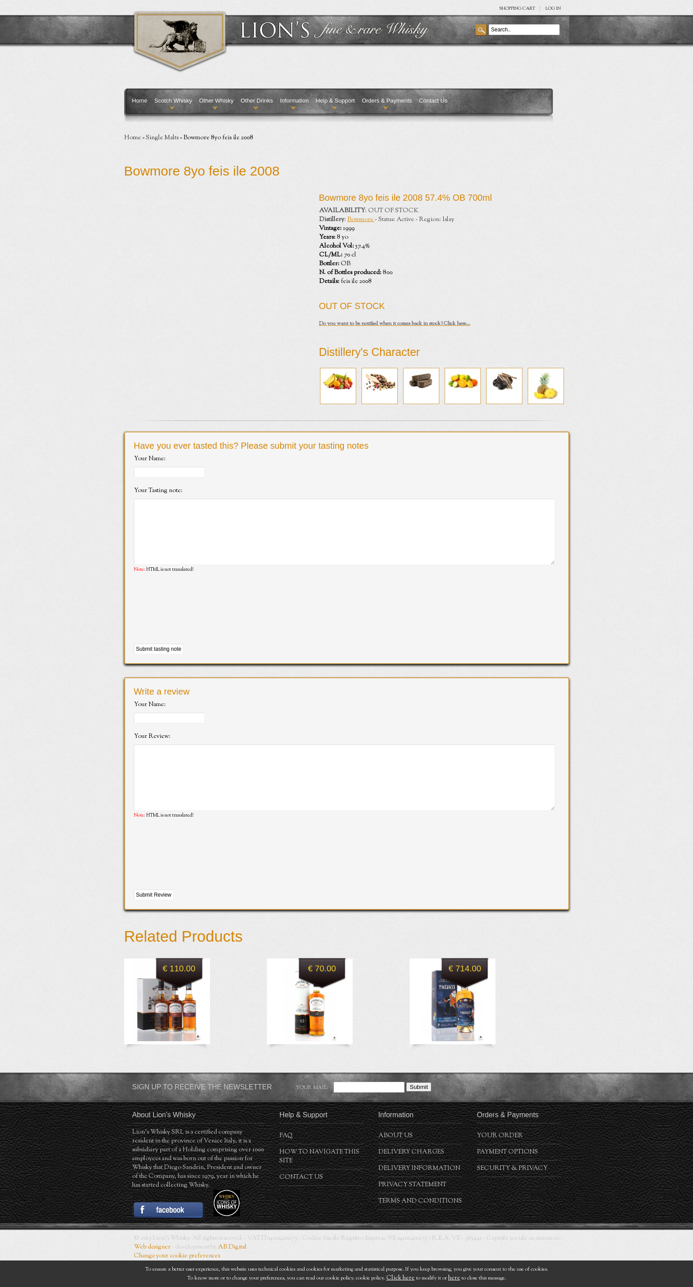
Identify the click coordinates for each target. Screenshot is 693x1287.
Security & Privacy (512, 1195)
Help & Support (335, 100)
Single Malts (162, 138)
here (454, 1278)
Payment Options (507, 1178)
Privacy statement (412, 1211)
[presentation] (201, 622)
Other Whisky (216, 100)
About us (395, 1162)
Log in (553, 8)
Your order (500, 1162)
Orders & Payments (387, 100)
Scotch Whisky (173, 100)
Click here (400, 1278)
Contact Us (433, 100)
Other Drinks (256, 100)
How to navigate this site (319, 1183)
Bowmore (361, 219)
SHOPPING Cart (517, 8)
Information (294, 100)
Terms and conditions (420, 1227)
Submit (419, 1113)
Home (140, 100)
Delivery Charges (411, 1178)
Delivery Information (419, 1195)
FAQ (286, 1162)
